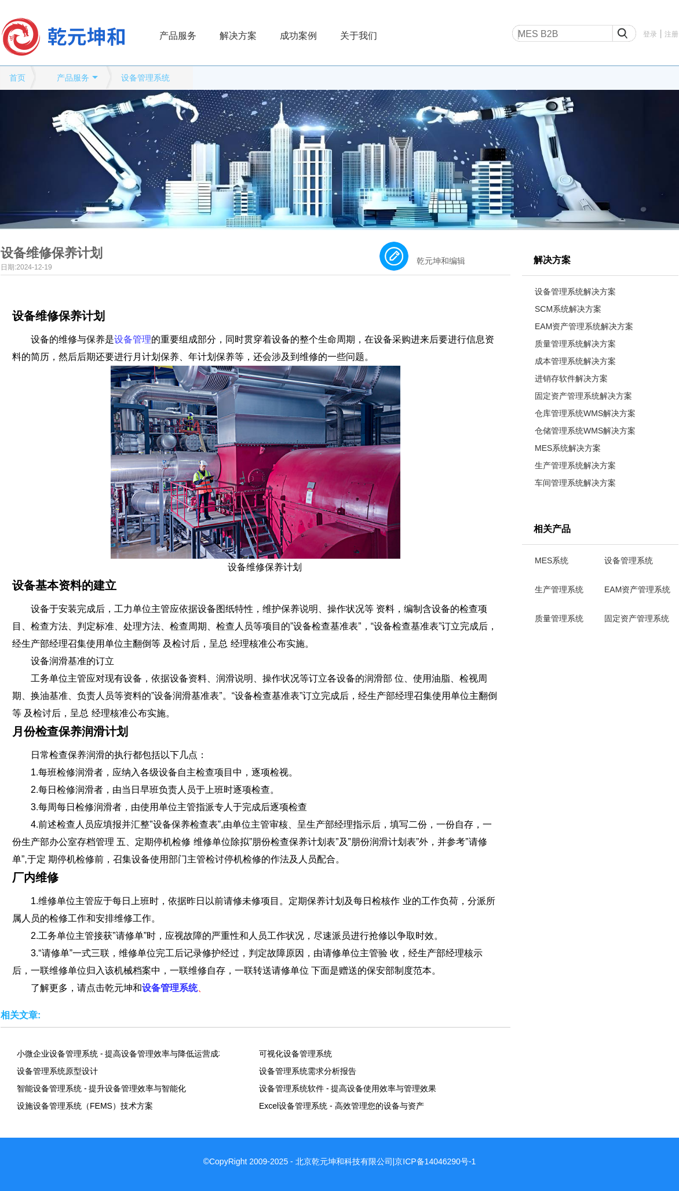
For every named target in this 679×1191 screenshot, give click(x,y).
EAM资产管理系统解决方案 (584, 326)
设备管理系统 (145, 77)
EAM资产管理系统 (637, 589)
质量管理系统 (559, 618)
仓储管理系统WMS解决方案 (585, 430)
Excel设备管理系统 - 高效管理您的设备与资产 (341, 1105)
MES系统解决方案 (568, 448)
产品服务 (177, 36)
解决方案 (238, 36)
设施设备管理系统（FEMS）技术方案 (85, 1105)
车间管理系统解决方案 (575, 482)
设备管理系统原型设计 (57, 1071)
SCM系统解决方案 (568, 309)
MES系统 (551, 560)
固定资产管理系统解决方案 (583, 395)
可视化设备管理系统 (295, 1053)
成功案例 (298, 36)
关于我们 (358, 36)
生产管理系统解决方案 (575, 465)
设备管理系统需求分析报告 (307, 1071)
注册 (671, 34)
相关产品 (552, 529)
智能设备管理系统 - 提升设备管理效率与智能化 (101, 1088)
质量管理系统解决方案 (575, 343)
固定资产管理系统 (636, 618)
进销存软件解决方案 (571, 378)
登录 (650, 34)
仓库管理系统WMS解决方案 (585, 413)
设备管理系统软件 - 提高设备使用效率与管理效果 (347, 1088)
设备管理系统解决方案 (575, 291)
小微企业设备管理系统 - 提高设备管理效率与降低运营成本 (118, 1053)
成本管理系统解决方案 (575, 361)
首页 (17, 77)
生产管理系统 (559, 589)
